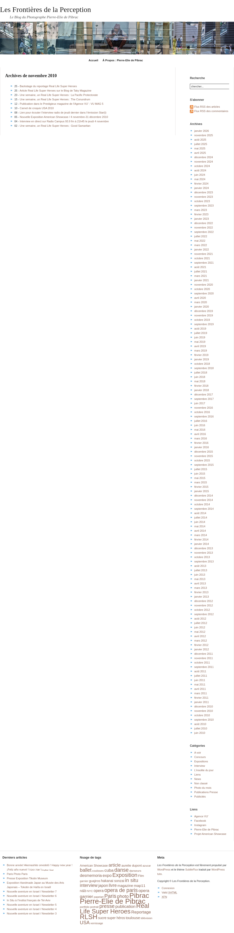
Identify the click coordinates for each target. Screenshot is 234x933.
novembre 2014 (203, 499)
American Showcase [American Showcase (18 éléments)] (94, 865)
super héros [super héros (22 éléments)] (116, 918)
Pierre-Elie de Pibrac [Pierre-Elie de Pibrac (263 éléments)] (113, 901)
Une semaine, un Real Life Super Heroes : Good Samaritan (55, 125)
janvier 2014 (201, 543)
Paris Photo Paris (17, 873)
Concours (200, 757)
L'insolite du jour (204, 770)
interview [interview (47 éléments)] (89, 885)
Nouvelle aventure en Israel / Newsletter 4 (32, 909)
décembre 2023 (203, 192)
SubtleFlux (191, 869)
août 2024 (200, 170)
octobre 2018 (202, 363)
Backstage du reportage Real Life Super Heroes (48, 86)
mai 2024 (199, 179)
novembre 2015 (203, 456)
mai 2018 (199, 381)
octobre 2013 (202, 557)
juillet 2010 (200, 728)
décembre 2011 (203, 653)
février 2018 (201, 385)
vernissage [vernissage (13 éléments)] (96, 923)
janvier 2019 (201, 359)
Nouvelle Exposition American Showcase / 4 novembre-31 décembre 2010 (64, 116)
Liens (197, 774)
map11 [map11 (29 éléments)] (139, 885)
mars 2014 (200, 535)
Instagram (200, 825)
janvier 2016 (201, 447)
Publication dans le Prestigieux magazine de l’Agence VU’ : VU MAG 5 (61, 103)
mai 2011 (199, 684)
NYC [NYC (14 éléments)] (90, 891)
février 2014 (201, 539)
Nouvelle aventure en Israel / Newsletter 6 (32, 895)
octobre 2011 (202, 662)
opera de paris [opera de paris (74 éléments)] (121, 890)
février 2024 (201, 183)
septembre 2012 (204, 614)
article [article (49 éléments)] (114, 865)
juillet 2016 (200, 420)
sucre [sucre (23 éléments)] (102, 918)
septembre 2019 (204, 324)
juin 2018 (199, 376)
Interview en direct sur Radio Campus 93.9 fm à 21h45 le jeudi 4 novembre (64, 121)
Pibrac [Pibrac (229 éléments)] (139, 895)
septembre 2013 (204, 561)
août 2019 (200, 328)
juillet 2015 (200, 469)
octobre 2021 (202, 258)
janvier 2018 (201, 390)
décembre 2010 (203, 706)
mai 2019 (199, 341)
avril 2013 (200, 583)
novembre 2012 (203, 605)
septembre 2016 (204, 416)
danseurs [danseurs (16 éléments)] (135, 870)
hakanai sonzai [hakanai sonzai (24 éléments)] (112, 881)
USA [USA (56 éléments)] (85, 922)
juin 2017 (199, 403)
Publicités (200, 796)
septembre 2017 (204, 398)
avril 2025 (200, 152)
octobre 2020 (202, 289)
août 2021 (200, 267)
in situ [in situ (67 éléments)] (131, 880)
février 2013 (201, 592)
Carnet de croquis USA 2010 (37, 108)
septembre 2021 (204, 262)
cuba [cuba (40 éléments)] (109, 870)
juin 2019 (199, 337)
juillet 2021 (200, 271)
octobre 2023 (202, 201)
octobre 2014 (202, 504)
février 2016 (201, 442)
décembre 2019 (203, 311)
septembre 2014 (204, 508)
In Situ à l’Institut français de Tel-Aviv (28, 900)
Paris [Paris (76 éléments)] (110, 896)
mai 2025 (199, 148)
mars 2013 (200, 587)
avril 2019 (200, 346)
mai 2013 (199, 579)
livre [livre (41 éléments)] (113, 885)
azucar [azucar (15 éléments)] (147, 865)
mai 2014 (199, 526)
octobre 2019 (202, 319)
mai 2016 (199, 429)
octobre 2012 (202, 609)
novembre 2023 (203, 196)
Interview (199, 765)
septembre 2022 (204, 231)
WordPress (163, 869)
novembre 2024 (203, 161)
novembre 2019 (203, 315)
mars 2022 (200, 245)
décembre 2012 (203, 601)
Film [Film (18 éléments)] (141, 876)
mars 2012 (200, 640)
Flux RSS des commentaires (211, 111)
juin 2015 (199, 473)
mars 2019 (200, 350)
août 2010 (200, 724)
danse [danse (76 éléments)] (121, 870)
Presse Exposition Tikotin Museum (27, 878)
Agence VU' (201, 816)
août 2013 (200, 565)
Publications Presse (206, 792)
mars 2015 (200, 482)
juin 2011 (199, 680)
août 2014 (200, 513)
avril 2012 (200, 636)
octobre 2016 (202, 412)
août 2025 (200, 139)
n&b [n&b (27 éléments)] (83, 891)
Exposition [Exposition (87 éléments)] (124, 875)
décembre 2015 (203, 451)
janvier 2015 (201, 491)
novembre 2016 (203, 407)
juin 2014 (199, 521)
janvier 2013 (201, 596)
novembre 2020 (203, 284)
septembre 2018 (204, 368)
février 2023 (201, 214)
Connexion (168, 888)
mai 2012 (199, 631)
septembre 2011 (204, 666)
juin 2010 (199, 732)
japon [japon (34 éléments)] (103, 885)
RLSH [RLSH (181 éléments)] (89, 917)
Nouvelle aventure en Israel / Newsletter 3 (32, 913)
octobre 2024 (202, 166)
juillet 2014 (200, 517)
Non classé (200, 783)
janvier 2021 (201, 280)
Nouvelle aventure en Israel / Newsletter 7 (32, 891)
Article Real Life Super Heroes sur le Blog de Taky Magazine (55, 90)
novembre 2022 (203, 227)
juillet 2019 (200, 333)
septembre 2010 (204, 719)
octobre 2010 (202, 715)
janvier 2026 (201, 130)
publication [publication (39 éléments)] (125, 906)
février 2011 (201, 697)
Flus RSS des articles (207, 106)
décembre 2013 (203, 548)
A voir (197, 752)
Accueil (93, 60)
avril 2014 (200, 530)
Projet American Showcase (210, 833)
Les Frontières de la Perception (45, 9)
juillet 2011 (200, 675)
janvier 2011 (201, 702)
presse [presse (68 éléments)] (107, 906)
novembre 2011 (203, 658)
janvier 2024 (201, 188)
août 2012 (200, 618)
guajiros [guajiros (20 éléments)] (94, 881)
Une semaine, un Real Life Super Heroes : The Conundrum (55, 99)
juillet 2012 (200, 623)
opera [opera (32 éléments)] (99, 890)
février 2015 (201, 486)
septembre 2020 (204, 293)
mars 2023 (200, 209)
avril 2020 (200, 297)
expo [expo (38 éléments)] (107, 875)
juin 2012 (199, 627)
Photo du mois (202, 787)
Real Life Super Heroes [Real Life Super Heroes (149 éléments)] (114, 908)
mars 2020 (200, 302)
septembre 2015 (204, 464)
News (197, 779)
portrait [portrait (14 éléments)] (94, 906)
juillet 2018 (200, 372)
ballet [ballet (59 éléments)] (86, 870)
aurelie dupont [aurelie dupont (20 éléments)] (131, 865)
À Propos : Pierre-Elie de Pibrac (123, 60)
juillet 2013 (200, 570)
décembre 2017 (203, 394)
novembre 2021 (203, 253)
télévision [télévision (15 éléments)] (146, 918)
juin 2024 (199, 174)
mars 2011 (200, 693)
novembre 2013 (203, 552)
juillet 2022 (200, 236)
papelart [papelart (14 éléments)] (99, 896)
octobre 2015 (202, 460)
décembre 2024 (203, 157)
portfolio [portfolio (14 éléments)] (84, 906)
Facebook (200, 820)
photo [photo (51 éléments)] (123, 896)
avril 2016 (200, 434)
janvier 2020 (201, 306)
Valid (169, 892)
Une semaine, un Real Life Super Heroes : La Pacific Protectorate (59, 94)
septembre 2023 (204, 205)
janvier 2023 (201, 218)
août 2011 (200, 671)
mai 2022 (199, 240)
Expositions (201, 761)
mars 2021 (200, 275)
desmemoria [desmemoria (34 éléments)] (91, 875)
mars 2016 (200, 438)
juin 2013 (199, 574)
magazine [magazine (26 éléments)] (125, 886)
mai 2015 (199, 478)
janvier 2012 (201, 649)
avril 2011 (200, 688)
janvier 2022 (201, 249)
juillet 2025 (200, 144)
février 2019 (201, 354)
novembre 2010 (203, 710)
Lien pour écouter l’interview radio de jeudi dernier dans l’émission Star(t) (63, 112)
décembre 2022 (203, 223)
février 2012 (201, 644)
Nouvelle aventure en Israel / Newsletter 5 (32, 904)
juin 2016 (199, 425)
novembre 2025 (203, 135)
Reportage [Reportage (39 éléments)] (141, 912)
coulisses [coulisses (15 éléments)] (98, 870)
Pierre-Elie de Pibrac (206, 829)
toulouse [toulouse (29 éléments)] (133, 918)
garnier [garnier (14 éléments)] (84, 881)
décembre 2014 (203, 495)
